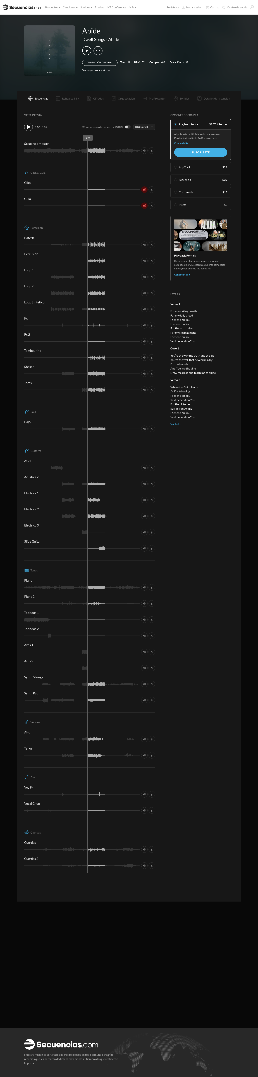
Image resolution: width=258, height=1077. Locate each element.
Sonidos (86, 7)
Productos (52, 7)
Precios (99, 7)
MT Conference (116, 7)
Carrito (212, 7)
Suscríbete (201, 152)
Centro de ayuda (234, 7)
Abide (113, 39)
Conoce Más (181, 143)
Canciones (70, 7)
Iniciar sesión (192, 7)
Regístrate (172, 7)
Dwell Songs (93, 39)
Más (132, 7)
